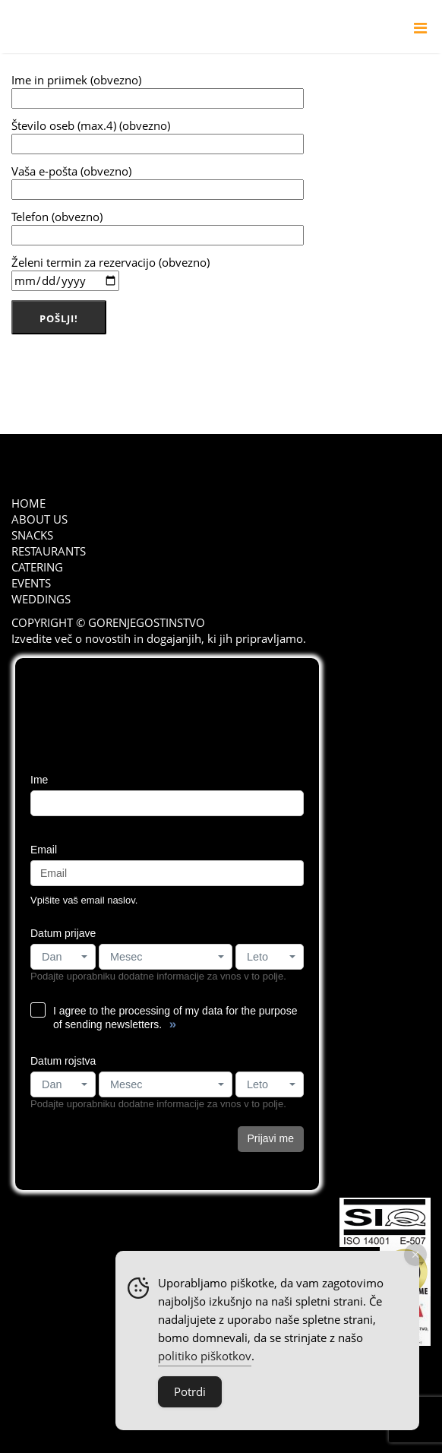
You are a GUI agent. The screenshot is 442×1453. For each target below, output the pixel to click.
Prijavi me (271, 1138)
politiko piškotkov (204, 1355)
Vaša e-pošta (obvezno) (157, 181)
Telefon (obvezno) (157, 227)
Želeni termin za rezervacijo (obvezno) (110, 273)
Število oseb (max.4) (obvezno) (157, 136)
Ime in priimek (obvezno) (157, 90)
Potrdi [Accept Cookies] (190, 1391)
